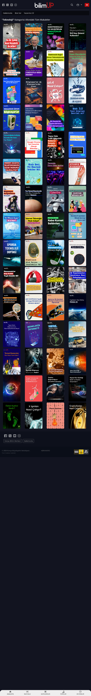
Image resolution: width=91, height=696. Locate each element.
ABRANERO (45, 683)
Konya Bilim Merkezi (13, 674)
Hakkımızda (7, 13)
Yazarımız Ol (29, 13)
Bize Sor (18, 13)
